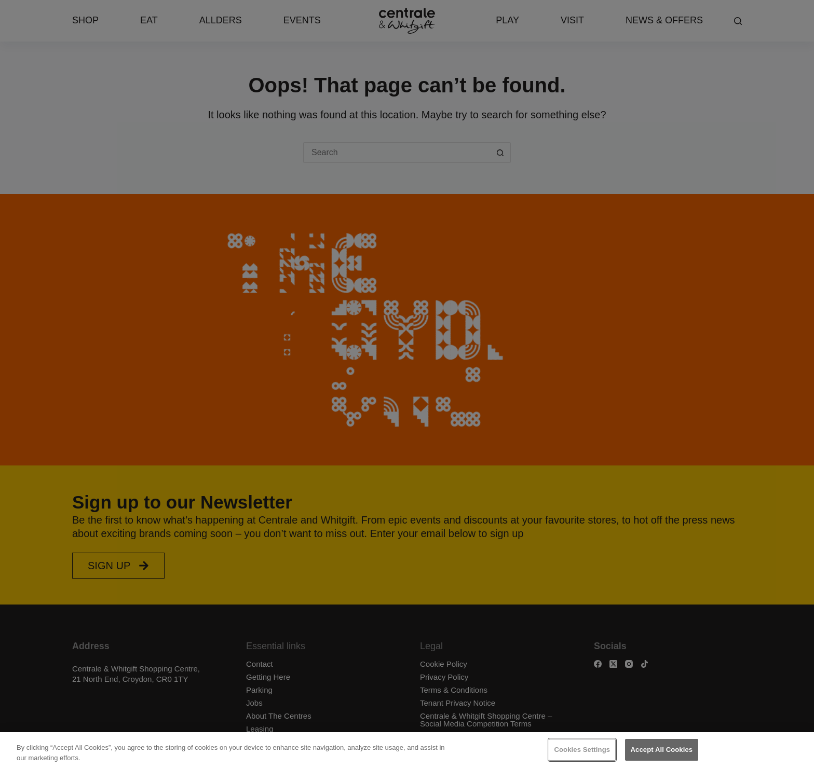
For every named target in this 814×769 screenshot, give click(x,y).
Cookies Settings (582, 749)
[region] (407, 750)
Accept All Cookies (662, 749)
